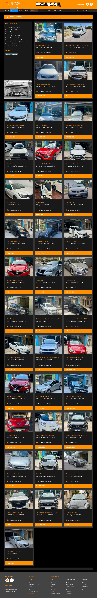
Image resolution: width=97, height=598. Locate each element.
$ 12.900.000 (40, 96)
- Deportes (84, 584)
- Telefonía (68, 591)
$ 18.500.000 (40, 137)
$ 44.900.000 (70, 408)
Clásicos (52, 591)
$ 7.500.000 (70, 57)
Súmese (30, 582)
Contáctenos (31, 593)
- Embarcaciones (69, 584)
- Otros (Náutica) (69, 588)
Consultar (39, 57)
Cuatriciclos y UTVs (55, 588)
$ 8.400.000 (11, 447)
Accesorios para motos (70, 579)
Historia (30, 588)
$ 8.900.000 (11, 486)
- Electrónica (68, 593)
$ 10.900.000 (70, 214)
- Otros (83, 589)
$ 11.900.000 (70, 253)
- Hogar (83, 581)
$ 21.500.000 (40, 369)
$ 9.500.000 (70, 524)
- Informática (84, 579)
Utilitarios (53, 581)
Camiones (53, 584)
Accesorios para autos (55, 593)
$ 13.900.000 (70, 369)
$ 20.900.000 (40, 253)
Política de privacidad (33, 591)
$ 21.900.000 (11, 292)
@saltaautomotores (17, 43)
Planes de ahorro (54, 589)
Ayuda (30, 586)
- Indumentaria (85, 586)
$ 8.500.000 (70, 137)
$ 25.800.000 (70, 176)
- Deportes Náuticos (70, 586)
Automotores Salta (43, 53)
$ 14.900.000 (11, 137)
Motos (52, 586)
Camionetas (53, 582)
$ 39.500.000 (70, 447)
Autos (52, 579)
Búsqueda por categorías (34, 589)
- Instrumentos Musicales (87, 588)
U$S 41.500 (40, 292)
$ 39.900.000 (11, 524)
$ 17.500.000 (40, 331)
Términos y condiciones (34, 584)
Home (30, 579)
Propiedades (68, 581)
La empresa (31, 581)
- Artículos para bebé (86, 582)
